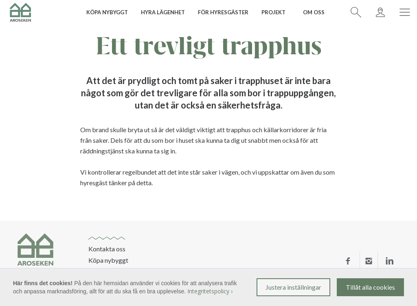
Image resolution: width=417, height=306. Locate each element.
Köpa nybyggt (108, 260)
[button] (110, 12)
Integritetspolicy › (210, 291)
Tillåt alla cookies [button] (370, 287)
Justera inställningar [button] (293, 287)
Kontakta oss (106, 249)
